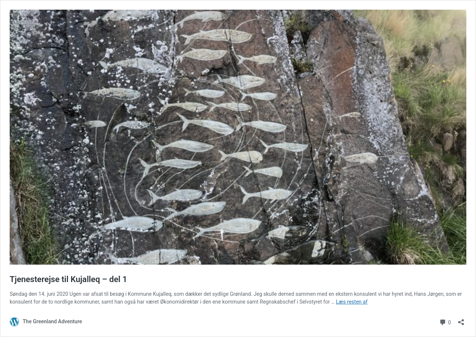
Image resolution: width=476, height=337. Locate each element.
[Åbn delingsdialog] (461, 319)
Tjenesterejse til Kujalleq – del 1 (68, 279)
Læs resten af (351, 302)
